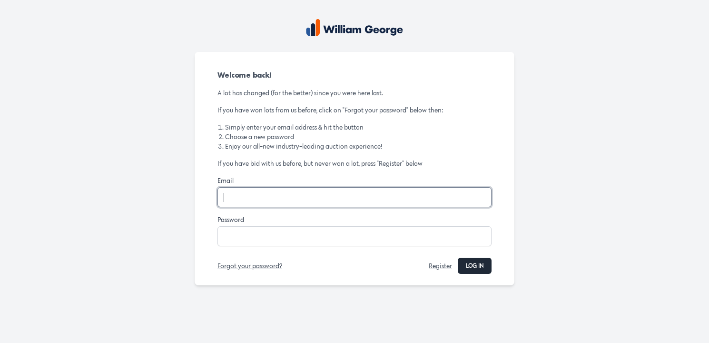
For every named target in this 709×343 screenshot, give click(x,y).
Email (225, 180)
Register (440, 266)
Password (230, 219)
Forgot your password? (249, 266)
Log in (474, 265)
